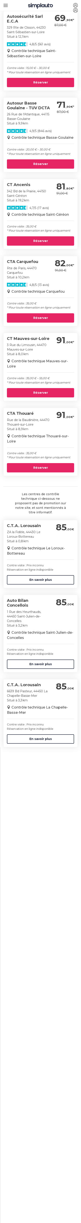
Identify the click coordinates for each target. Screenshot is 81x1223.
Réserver (40, 82)
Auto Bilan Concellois (17, 603)
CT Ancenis (18, 184)
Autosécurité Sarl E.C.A (25, 19)
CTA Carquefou (22, 261)
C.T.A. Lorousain (24, 525)
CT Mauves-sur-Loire (28, 338)
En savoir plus (40, 580)
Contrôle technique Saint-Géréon (40, 214)
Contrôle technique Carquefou (38, 291)
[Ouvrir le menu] (5, 4)
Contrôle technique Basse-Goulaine (42, 138)
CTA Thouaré (20, 413)
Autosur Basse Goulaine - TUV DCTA (28, 105)
